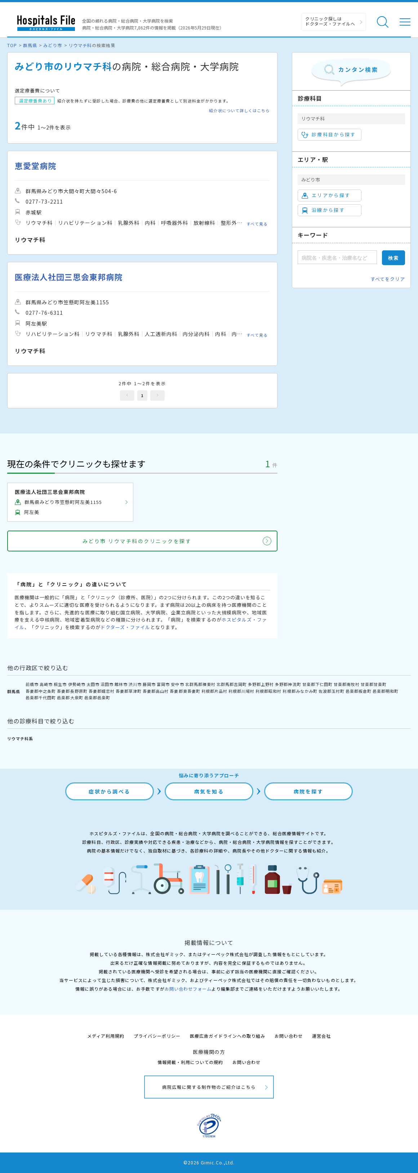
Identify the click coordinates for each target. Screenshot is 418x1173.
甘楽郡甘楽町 (374, 684)
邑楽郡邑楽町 (97, 697)
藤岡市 (149, 684)
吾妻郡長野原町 (72, 691)
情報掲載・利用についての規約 (190, 1062)
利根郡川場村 (241, 691)
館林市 (121, 684)
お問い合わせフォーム (188, 989)
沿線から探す (323, 210)
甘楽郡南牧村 (347, 684)
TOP (12, 45)
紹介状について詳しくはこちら (239, 110)
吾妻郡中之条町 (41, 691)
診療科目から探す (329, 134)
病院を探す (309, 791)
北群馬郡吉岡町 (232, 684)
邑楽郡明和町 (386, 691)
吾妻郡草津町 (129, 691)
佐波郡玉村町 (331, 691)
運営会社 (321, 1036)
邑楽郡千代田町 (41, 697)
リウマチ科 (80, 45)
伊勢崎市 (76, 684)
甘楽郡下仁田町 (317, 684)
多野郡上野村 (261, 684)
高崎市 (46, 684)
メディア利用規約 (105, 1036)
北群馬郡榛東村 (200, 684)
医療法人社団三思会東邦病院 (69, 276)
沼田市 (107, 684)
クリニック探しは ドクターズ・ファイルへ (330, 21)
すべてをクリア (387, 279)
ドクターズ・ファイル (125, 627)
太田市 (92, 684)
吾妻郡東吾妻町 (185, 691)
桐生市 (60, 684)
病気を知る (209, 791)
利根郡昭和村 (268, 691)
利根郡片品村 (214, 691)
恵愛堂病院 (35, 165)
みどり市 (52, 45)
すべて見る (257, 224)
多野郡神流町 (288, 684)
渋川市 (135, 684)
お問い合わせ (289, 1036)
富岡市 (163, 684)
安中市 (177, 684)
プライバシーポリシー (157, 1036)
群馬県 (30, 45)
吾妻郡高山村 (156, 691)
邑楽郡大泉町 (70, 697)
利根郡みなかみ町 (300, 691)
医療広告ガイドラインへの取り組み (227, 1036)
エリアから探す (326, 195)
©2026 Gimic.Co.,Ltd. (209, 1162)
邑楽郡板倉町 (359, 691)
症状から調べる (109, 791)
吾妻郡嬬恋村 (102, 691)
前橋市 (32, 684)
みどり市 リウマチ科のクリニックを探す (137, 541)
